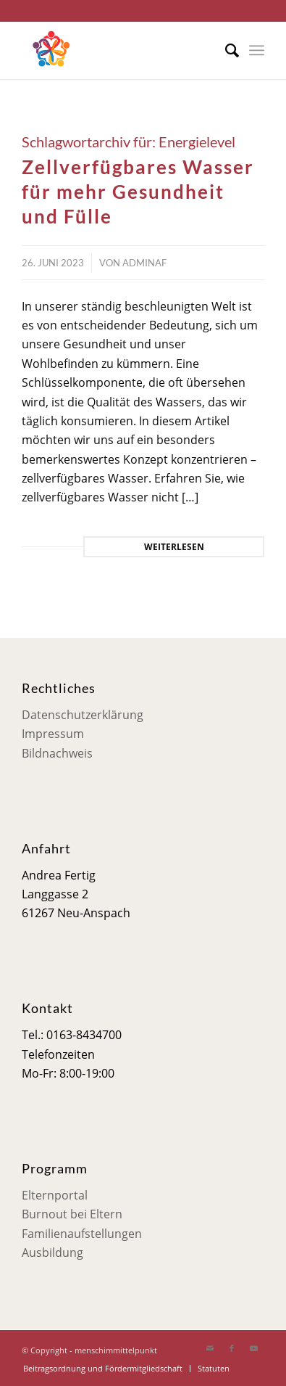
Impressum (53, 734)
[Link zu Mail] (210, 1348)
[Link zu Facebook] (232, 1348)
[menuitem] (225, 50)
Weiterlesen (174, 547)
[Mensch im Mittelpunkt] (119, 50)
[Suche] (225, 50)
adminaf (144, 262)
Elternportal (55, 1195)
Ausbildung (52, 1252)
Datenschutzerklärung (82, 715)
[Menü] (256, 50)
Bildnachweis (57, 753)
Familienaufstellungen (82, 1234)
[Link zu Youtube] (253, 1348)
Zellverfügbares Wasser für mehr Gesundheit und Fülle (138, 191)
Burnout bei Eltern (72, 1214)
